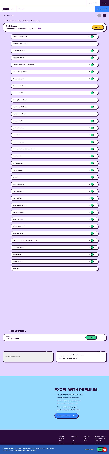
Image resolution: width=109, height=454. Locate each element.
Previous (99, 15)
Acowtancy (11, 3)
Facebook (61, 436)
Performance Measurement (28, 20)
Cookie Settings (89, 449)
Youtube (61, 440)
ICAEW (85, 440)
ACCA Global (86, 436)
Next (104, 15)
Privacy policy (98, 440)
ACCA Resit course (9, 20)
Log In (104, 3)
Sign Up (93, 3)
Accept (101, 449)
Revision (21, 9)
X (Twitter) (61, 438)
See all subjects (8, 15)
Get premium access (66, 416)
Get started (91, 337)
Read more (98, 27)
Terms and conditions (100, 436)
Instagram (61, 443)
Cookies (97, 443)
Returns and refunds (100, 438)
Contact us (73, 443)
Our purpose (74, 436)
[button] (104, 449)
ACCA (6, 9)
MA (12, 9)
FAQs (72, 440)
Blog (72, 438)
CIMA (84, 438)
